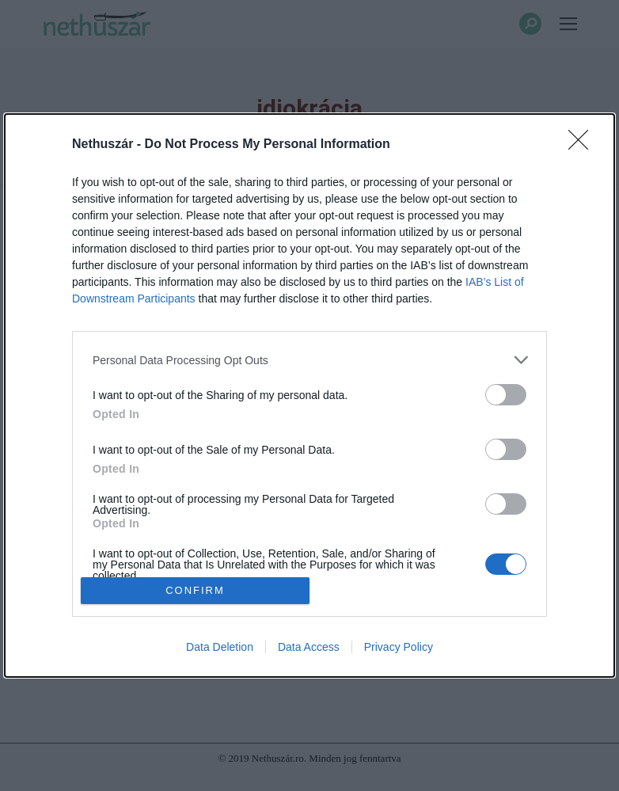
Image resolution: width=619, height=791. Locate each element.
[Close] (583, 145)
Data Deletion (219, 647)
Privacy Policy (398, 647)
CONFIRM (195, 589)
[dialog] (309, 395)
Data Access (309, 647)
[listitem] (309, 360)
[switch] (505, 394)
